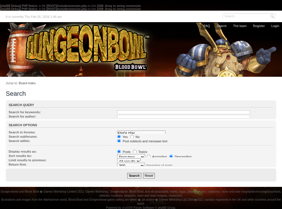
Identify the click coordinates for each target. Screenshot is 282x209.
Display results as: (23, 151)
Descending (180, 156)
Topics (140, 152)
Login (275, 26)
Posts (124, 152)
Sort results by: (20, 156)
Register (259, 26)
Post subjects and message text (142, 141)
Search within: (19, 141)
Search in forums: (22, 132)
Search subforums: (23, 136)
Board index (27, 83)
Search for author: (22, 116)
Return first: (18, 164)
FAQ (207, 26)
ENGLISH (141, 133)
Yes (122, 137)
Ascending (157, 156)
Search (221, 26)
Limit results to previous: (27, 160)
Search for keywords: (25, 112)
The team (239, 26)
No (135, 137)
